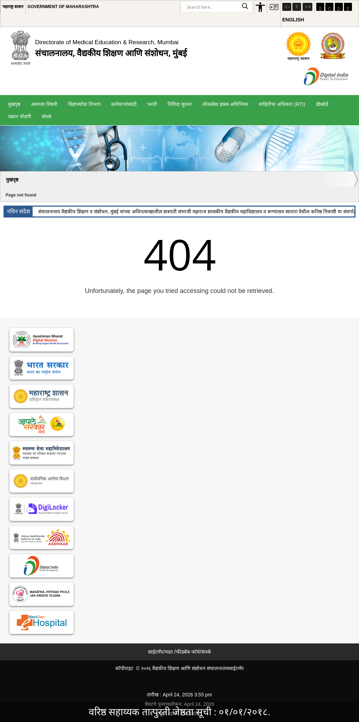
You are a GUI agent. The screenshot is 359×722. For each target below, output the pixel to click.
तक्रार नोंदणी (19, 116)
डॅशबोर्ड (322, 104)
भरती (152, 104)
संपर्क (47, 116)
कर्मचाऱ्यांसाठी (124, 104)
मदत (169, 652)
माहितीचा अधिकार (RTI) (282, 104)
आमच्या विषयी (44, 104)
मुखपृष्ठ (14, 104)
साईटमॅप (155, 652)
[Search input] (212, 7)
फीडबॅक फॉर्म (188, 652)
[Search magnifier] (245, 6)
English (293, 19)
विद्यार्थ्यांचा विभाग (84, 104)
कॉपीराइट (124, 668)
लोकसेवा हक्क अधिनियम (225, 104)
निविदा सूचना (180, 104)
